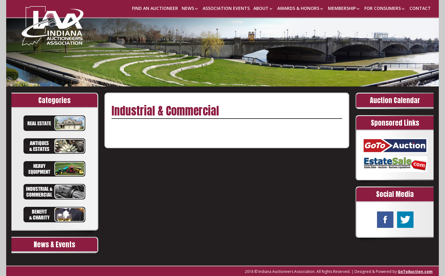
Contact (420, 8)
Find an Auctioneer (155, 8)
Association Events (226, 8)
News (188, 8)
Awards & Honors (298, 8)
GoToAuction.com (415, 271)
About (261, 8)
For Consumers (382, 8)
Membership (342, 8)
